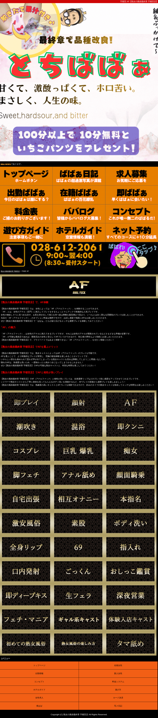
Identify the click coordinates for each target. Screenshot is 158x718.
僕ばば (39, 706)
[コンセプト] (131, 213)
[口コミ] (79, 213)
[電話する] (79, 266)
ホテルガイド (39, 689)
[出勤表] (26, 195)
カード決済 (118, 698)
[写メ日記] (79, 176)
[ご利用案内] (26, 232)
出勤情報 (39, 673)
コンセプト (39, 681)
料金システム (118, 681)
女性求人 (39, 698)
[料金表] (26, 213)
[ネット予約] (131, 232)
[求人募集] (131, 176)
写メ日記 (118, 706)
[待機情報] (131, 195)
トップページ (39, 665)
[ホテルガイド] (79, 232)
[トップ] (26, 176)
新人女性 (118, 673)
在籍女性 (118, 665)
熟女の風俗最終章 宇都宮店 (75, 714)
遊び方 (118, 689)
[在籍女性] (79, 195)
